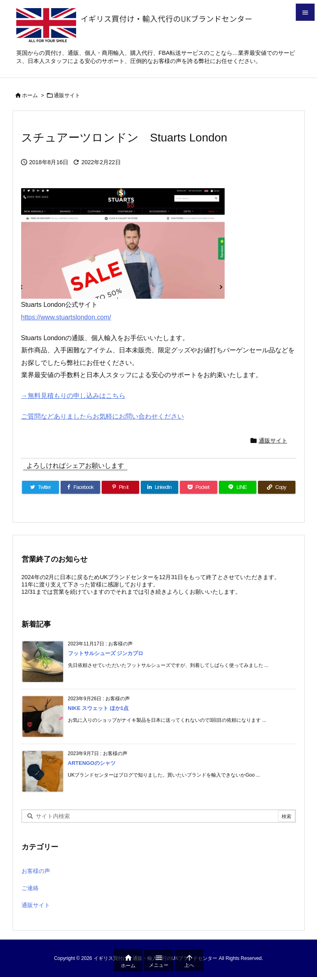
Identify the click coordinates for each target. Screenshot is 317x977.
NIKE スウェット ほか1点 (98, 708)
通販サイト (67, 95)
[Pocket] (198, 487)
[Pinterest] (120, 487)
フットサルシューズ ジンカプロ (106, 653)
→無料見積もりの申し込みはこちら (73, 395)
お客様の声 (36, 871)
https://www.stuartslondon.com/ (66, 317)
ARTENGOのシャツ (92, 763)
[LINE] (237, 487)
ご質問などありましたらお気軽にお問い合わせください (102, 416)
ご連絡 (30, 888)
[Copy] (276, 487)
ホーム (30, 95)
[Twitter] (40, 487)
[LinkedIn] (159, 487)
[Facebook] (80, 487)
